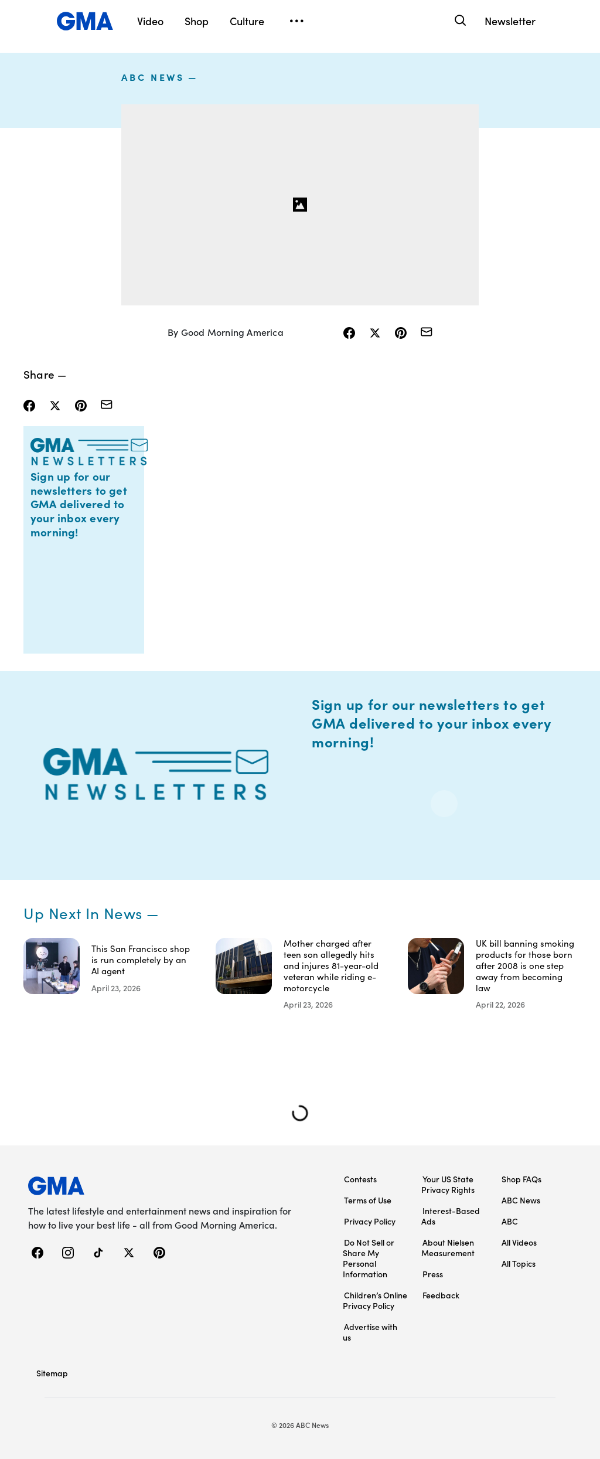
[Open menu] (296, 21)
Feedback (440, 1295)
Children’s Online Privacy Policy (375, 1300)
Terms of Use (367, 1200)
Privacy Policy (370, 1221)
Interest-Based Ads (450, 1216)
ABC (510, 1221)
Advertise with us (370, 1332)
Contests (360, 1179)
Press (432, 1274)
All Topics (519, 1263)
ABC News (152, 76)
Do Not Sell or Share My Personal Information (368, 1258)
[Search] (459, 20)
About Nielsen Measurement (448, 1247)
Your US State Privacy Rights (448, 1184)
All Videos (519, 1242)
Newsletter (510, 20)
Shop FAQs (521, 1179)
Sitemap (52, 1373)
